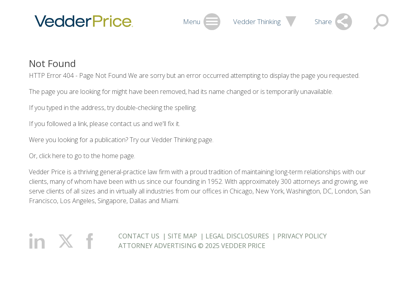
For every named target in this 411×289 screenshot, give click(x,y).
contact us (125, 123)
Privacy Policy (302, 236)
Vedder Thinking (174, 139)
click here (52, 155)
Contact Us (138, 236)
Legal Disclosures (237, 236)
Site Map (182, 236)
